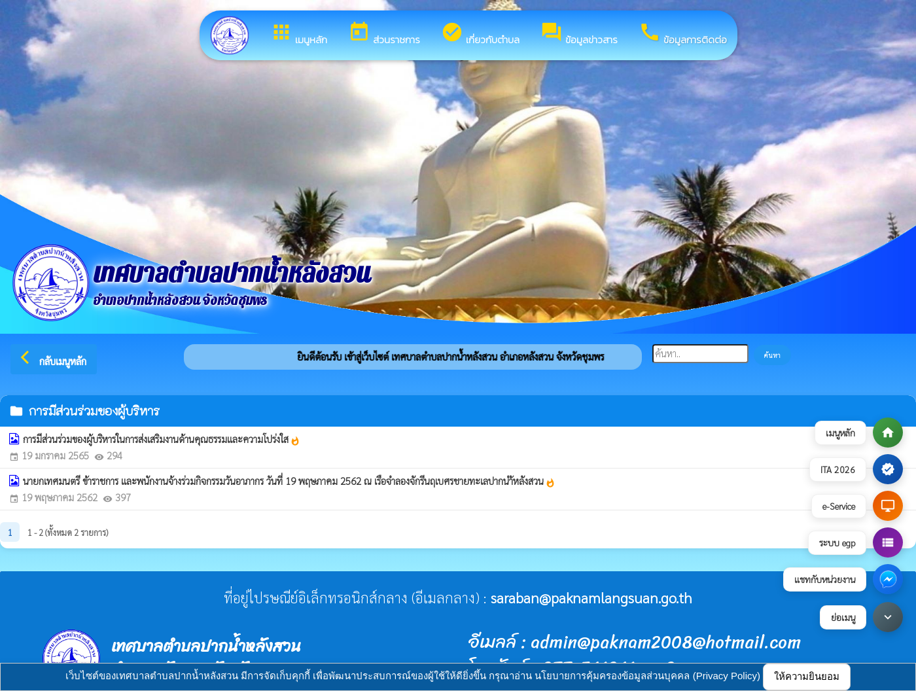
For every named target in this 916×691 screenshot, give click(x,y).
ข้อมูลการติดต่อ (683, 34)
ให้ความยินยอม (806, 676)
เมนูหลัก (298, 34)
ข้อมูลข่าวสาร (579, 34)
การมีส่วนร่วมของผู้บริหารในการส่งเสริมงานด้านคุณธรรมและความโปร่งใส (161, 439)
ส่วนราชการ (384, 34)
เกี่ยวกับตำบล (480, 34)
